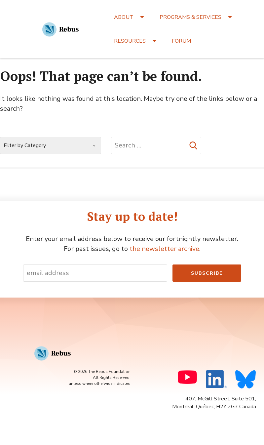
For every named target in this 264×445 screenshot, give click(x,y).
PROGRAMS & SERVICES (190, 17)
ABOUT (123, 17)
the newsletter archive (164, 248)
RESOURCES (130, 41)
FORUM (181, 41)
